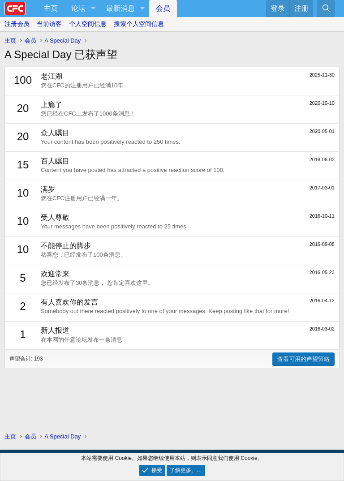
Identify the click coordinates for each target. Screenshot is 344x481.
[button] (92, 8)
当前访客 (49, 23)
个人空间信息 (88, 23)
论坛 (78, 8)
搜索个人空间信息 (139, 23)
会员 (163, 8)
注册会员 (17, 23)
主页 (50, 8)
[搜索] (326, 8)
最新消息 (120, 8)
